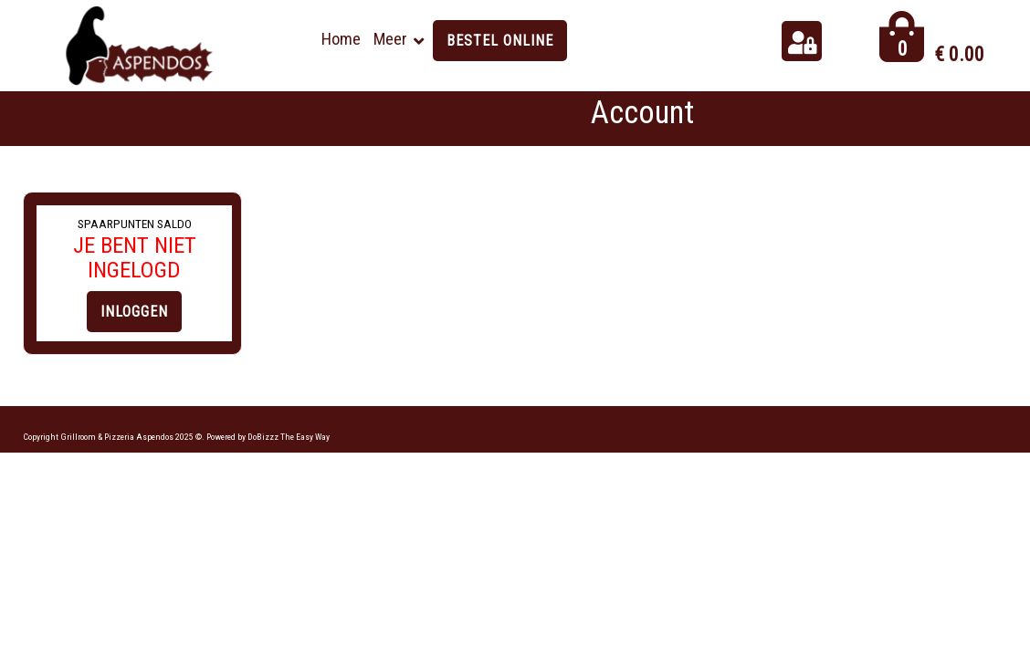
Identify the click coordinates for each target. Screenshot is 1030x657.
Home (341, 38)
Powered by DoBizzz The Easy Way (268, 437)
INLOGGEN (134, 311)
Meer (390, 38)
